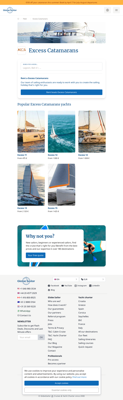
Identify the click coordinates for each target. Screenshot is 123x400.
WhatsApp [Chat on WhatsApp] (23, 310)
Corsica (82, 312)
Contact (52, 350)
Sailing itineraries (87, 339)
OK (41, 337)
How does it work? (57, 305)
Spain (81, 308)
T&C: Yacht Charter (57, 335)
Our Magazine (55, 346)
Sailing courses (85, 343)
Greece (81, 305)
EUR (92, 279)
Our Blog (52, 343)
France (81, 324)
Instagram (81, 285)
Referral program (56, 316)
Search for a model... (30, 64)
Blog (51, 290)
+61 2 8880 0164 (26, 302)
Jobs (50, 324)
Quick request (85, 346)
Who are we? (54, 301)
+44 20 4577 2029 (27, 293)
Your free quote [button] (35, 255)
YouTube (67, 285)
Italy (80, 327)
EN (65, 279)
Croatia (82, 301)
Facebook (53, 285)
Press (50, 320)
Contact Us (24, 315)
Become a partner (57, 363)
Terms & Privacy (56, 327)
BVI (80, 320)
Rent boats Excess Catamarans (61, 92)
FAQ (50, 339)
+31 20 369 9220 (26, 306)
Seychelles (83, 316)
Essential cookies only (61, 390)
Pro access (53, 359)
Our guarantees (56, 308)
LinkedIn (94, 285)
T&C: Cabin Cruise (57, 331)
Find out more (79, 377)
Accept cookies (61, 383)
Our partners (54, 312)
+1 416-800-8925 (26, 297)
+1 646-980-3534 (26, 288)
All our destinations (88, 331)
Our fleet (82, 335)
